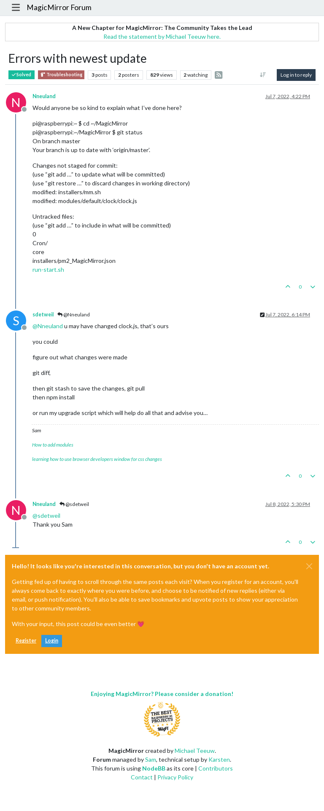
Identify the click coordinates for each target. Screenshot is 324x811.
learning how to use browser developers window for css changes (97, 459)
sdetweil (43, 314)
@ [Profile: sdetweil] (46, 515)
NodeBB (153, 768)
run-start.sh (48, 269)
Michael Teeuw (195, 750)
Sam (150, 759)
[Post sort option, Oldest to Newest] (263, 75)
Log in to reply (296, 75)
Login (51, 640)
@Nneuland (73, 314)
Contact (142, 777)
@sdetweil (74, 504)
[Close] (309, 566)
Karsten (219, 759)
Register (26, 640)
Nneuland (44, 96)
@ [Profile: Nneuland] (47, 325)
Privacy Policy (175, 777)
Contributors (215, 768)
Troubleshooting (61, 75)
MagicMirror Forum (59, 7)
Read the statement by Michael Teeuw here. (162, 36)
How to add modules (52, 445)
